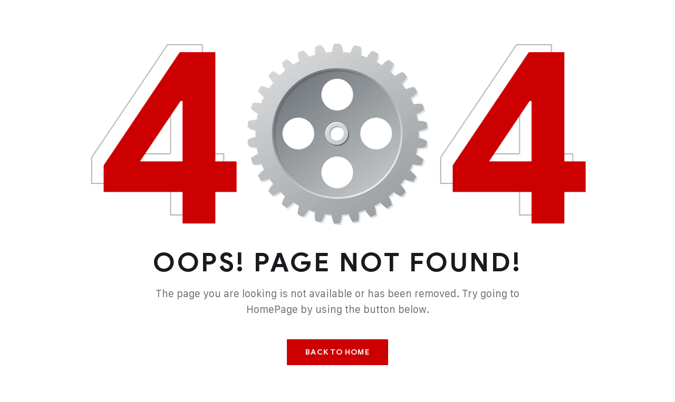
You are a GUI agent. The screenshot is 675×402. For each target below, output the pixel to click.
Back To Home (337, 352)
